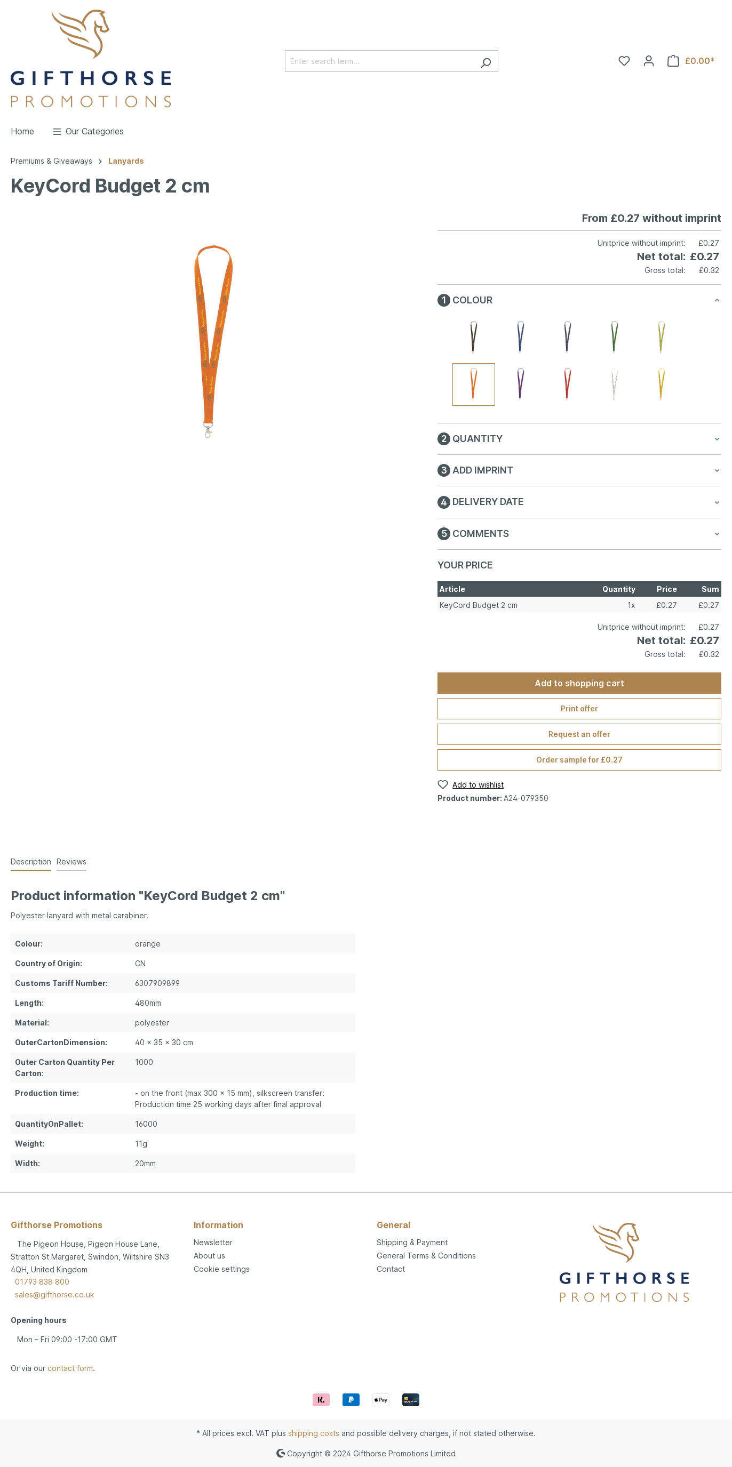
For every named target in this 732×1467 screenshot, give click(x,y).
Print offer (579, 708)
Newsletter (213, 1242)
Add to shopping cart (579, 683)
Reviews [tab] (71, 861)
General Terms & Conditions (426, 1255)
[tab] (31, 862)
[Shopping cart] (691, 61)
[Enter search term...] (379, 61)
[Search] (485, 61)
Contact (391, 1268)
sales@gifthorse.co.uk (54, 1294)
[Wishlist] (624, 61)
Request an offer (579, 734)
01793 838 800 (42, 1281)
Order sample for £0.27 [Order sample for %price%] (579, 759)
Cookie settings (222, 1268)
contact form (70, 1368)
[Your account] (648, 61)
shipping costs (313, 1433)
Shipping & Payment (412, 1242)
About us (209, 1255)
